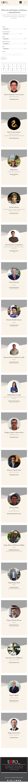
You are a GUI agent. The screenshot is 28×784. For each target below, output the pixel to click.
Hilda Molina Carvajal (14, 395)
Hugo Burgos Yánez (14, 583)
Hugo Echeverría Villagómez (14, 658)
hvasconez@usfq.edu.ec (14, 287)
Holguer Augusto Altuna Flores (14, 432)
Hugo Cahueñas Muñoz (14, 620)
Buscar (3, 58)
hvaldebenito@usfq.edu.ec (14, 549)
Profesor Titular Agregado (13, 171)
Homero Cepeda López (14, 470)
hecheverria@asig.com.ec (14, 662)
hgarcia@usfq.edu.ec (14, 737)
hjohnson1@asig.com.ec (14, 138)
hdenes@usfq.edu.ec (14, 174)
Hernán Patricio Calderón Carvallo (14, 357)
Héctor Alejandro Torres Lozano (14, 94)
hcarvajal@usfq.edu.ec (14, 250)
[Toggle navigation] (25, 2)
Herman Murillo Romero (14, 320)
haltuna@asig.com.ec (14, 437)
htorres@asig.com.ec (14, 99)
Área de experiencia (6, 41)
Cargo (3, 46)
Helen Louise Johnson (14, 132)
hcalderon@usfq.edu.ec (14, 362)
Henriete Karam (14, 207)
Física (19, 171)
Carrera (3, 36)
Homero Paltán (14, 507)
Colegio (3, 26)
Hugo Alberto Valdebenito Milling (14, 545)
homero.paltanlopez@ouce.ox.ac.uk (14, 513)
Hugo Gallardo (14, 695)
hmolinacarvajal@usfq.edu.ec (14, 400)
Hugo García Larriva (14, 733)
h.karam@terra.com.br (14, 213)
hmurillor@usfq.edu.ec (14, 325)
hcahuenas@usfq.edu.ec (14, 624)
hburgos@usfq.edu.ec (14, 587)
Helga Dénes (14, 170)
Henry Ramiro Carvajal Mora (14, 245)
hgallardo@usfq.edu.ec (14, 700)
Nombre (3, 51)
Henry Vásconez (14, 282)
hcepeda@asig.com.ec (14, 474)
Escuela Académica (6, 31)
